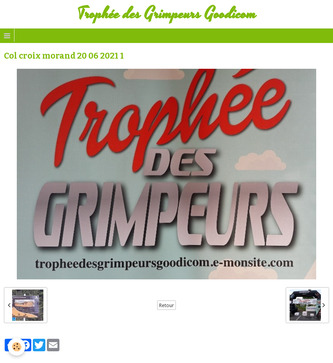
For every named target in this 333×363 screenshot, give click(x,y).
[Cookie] (16, 347)
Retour (166, 305)
